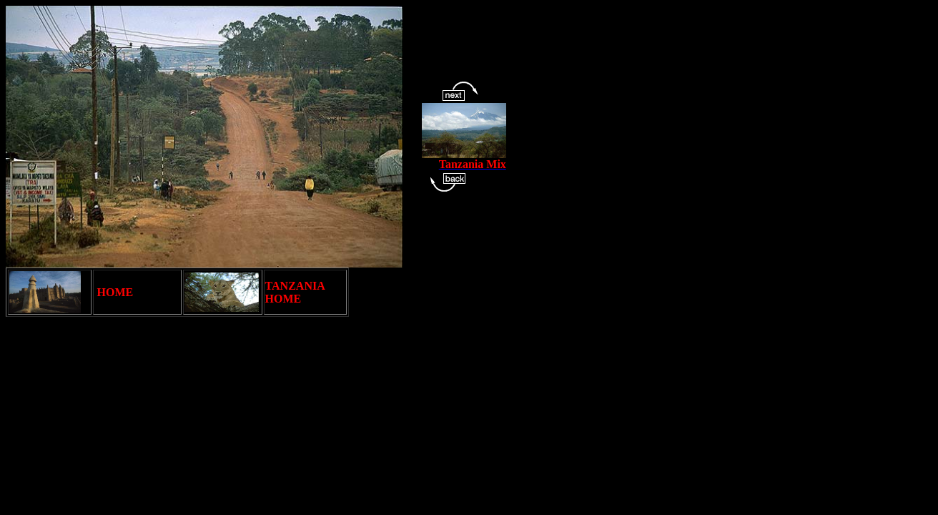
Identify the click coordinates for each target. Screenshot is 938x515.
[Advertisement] (266, 360)
